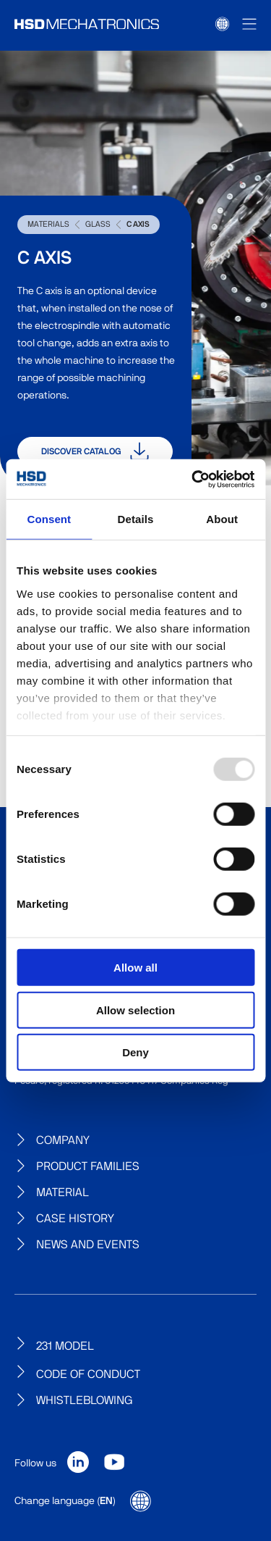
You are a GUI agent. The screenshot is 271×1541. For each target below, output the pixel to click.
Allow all (135, 967)
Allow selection (135, 1009)
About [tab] (222, 519)
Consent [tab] (49, 519)
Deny (135, 1052)
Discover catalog (95, 451)
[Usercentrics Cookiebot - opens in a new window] (193, 478)
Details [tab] (136, 519)
